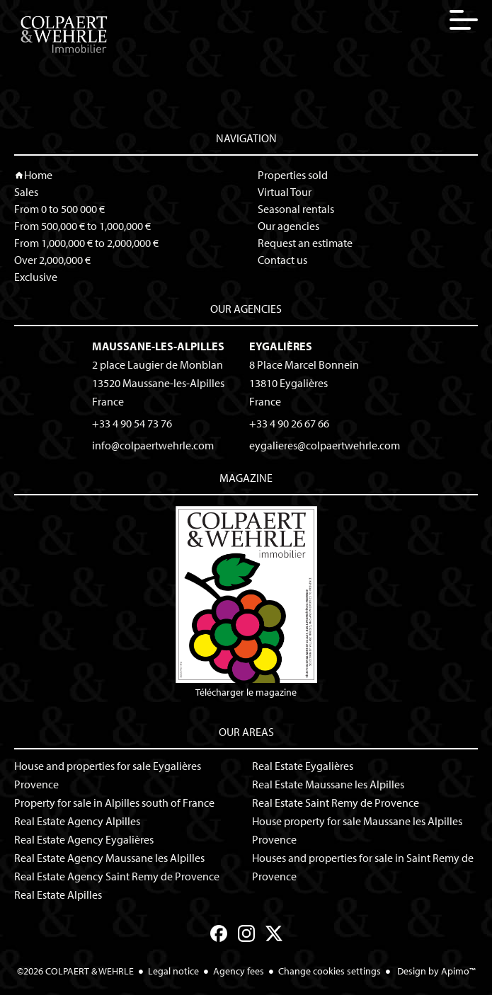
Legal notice (173, 971)
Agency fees (238, 971)
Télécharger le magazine (246, 602)
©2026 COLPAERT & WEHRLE (75, 971)
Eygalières (280, 346)
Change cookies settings (329, 971)
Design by (435, 971)
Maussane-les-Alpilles (158, 346)
